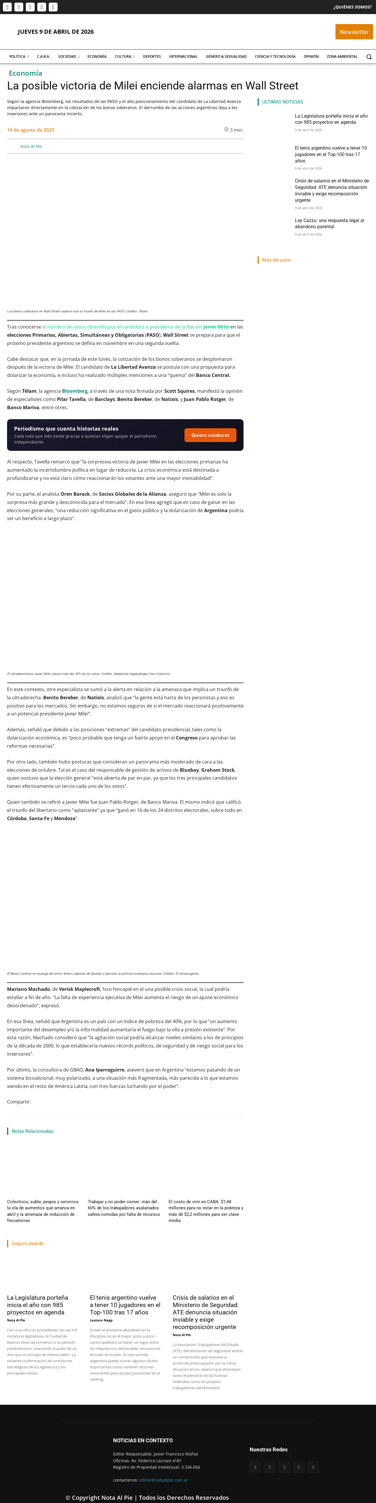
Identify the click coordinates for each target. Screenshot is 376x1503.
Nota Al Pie (31, 146)
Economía (25, 73)
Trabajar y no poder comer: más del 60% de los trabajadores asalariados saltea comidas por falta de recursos (124, 1206)
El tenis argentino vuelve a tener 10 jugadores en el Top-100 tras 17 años (125, 1295)
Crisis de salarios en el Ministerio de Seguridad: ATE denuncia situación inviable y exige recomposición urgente (206, 1303)
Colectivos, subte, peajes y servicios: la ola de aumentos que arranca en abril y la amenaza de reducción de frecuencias (42, 1206)
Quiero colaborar (210, 435)
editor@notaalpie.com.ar (163, 1470)
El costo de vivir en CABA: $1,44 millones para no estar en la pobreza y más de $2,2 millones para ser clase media (206, 1206)
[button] (369, 57)
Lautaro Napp (101, 1311)
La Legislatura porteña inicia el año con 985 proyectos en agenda (37, 1295)
